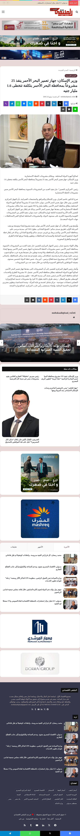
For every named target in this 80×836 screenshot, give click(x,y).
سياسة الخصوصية (32, 819)
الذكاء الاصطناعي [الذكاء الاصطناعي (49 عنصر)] (29, 795)
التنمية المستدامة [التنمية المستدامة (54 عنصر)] (44, 795)
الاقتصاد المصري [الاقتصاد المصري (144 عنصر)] (39, 790)
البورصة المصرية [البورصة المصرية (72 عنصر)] (71, 795)
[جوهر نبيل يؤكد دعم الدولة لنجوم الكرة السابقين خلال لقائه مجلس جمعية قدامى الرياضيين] (70, 593)
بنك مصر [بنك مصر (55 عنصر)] (17, 799)
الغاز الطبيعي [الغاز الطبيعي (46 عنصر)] (59, 799)
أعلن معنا (50, 819)
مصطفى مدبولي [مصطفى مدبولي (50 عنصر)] (71, 803)
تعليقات (14, 547)
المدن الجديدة (63, 70)
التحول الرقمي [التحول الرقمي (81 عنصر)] (58, 795)
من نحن (21, 819)
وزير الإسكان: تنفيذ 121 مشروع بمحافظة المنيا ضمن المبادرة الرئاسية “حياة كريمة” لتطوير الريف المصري (59, 378)
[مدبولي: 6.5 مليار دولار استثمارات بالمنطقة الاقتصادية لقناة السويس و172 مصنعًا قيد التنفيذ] (70, 604)
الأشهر (40, 547)
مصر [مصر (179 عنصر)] (9, 799)
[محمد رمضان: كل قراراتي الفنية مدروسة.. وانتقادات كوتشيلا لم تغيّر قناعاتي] (70, 559)
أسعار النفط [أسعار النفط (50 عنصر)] (61, 790)
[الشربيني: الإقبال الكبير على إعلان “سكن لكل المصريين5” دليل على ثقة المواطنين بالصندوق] (20, 411)
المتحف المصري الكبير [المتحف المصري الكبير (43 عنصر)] (31, 799)
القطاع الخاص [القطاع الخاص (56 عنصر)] (46, 799)
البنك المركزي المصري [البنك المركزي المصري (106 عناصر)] (23, 790)
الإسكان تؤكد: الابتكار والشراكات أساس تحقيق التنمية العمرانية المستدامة (44, 347)
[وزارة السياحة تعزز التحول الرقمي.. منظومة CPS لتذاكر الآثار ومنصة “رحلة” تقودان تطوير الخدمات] (70, 581)
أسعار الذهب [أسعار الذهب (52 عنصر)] (73, 790)
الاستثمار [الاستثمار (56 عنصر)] (51, 790)
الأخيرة (66, 547)
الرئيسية (73, 70)
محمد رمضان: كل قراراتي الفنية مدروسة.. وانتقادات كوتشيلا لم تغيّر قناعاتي (33, 555)
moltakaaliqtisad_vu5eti (68, 97)
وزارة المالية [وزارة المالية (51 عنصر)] (59, 803)
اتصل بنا (42, 819)
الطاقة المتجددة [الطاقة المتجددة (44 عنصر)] (72, 799)
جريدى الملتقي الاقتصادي (22, 815)
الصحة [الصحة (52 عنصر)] (19, 795)
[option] (40, 343)
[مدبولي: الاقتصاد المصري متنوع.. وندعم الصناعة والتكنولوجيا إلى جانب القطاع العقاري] (70, 570)
